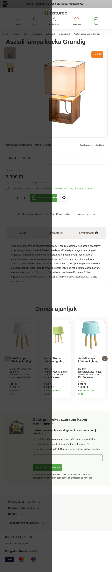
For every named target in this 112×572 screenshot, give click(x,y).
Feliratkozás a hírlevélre (47, 473)
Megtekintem (93, 6)
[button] (7, 364)
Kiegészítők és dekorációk (44, 39)
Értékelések (88, 237)
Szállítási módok (83, 193)
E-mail (38, 463)
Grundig (47, 149)
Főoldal (5, 39)
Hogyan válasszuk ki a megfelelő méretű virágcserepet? (42, 6)
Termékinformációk (33, 398)
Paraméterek (55, 237)
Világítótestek (64, 39)
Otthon (26, 39)
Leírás (22, 237)
